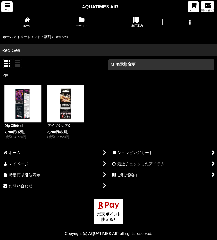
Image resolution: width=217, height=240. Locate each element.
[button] (7, 6)
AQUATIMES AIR (100, 6)
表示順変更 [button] (123, 64)
